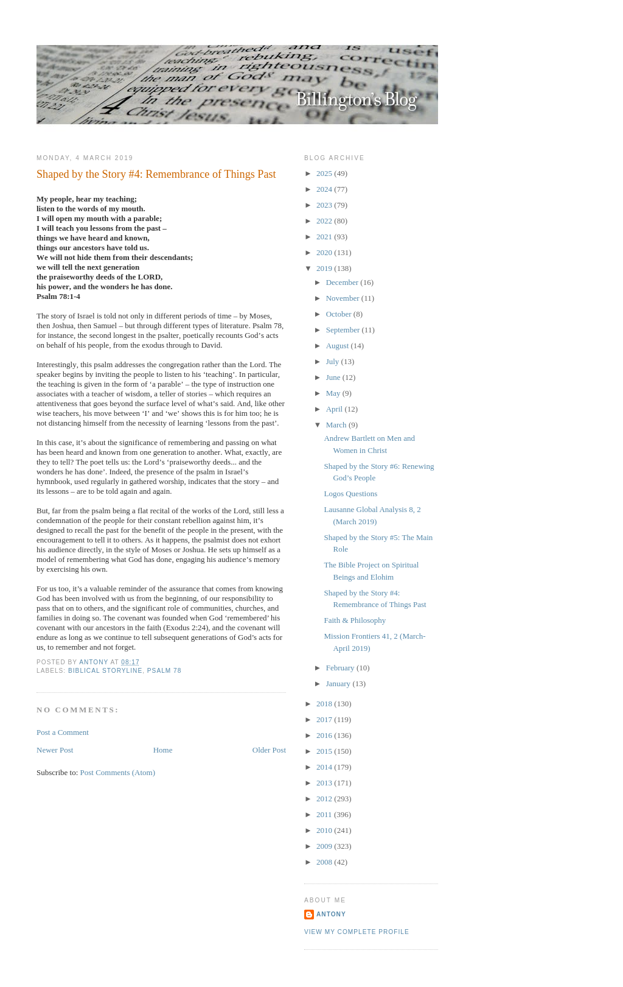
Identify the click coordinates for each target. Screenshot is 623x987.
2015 (325, 751)
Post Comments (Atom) (118, 772)
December (343, 282)
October (339, 313)
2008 (325, 861)
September (344, 329)
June (334, 377)
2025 (325, 173)
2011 (325, 814)
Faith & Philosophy (355, 620)
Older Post (269, 749)
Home (163, 749)
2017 (325, 719)
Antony (331, 914)
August (338, 345)
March (337, 424)
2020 (325, 252)
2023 (325, 204)
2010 (325, 830)
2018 (325, 703)
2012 (325, 798)
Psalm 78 (164, 670)
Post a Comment (63, 732)
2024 (325, 189)
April (335, 408)
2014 (325, 766)
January (339, 683)
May (334, 393)
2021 (325, 236)
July (333, 361)
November (343, 298)
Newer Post (55, 749)
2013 (325, 782)
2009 (325, 846)
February (341, 667)
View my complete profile (356, 932)
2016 (325, 735)
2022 (325, 220)
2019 (325, 268)
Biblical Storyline (105, 670)
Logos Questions (350, 493)
